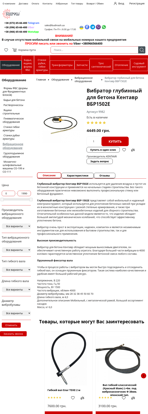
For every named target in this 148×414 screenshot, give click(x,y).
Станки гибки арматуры (11, 128)
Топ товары (77, 3)
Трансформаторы (62, 65)
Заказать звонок (13, 333)
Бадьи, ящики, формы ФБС (28, 65)
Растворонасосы (13, 105)
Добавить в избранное (124, 150)
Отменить (11, 325)
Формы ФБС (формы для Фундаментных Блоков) (15, 91)
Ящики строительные (11, 111)
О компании (9, 3)
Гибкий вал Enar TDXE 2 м (63, 390)
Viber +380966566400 (87, 43)
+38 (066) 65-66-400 (15, 31)
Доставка (23, 3)
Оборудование (11, 65)
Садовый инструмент (139, 65)
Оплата (35, 3)
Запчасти (82, 65)
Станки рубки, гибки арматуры (42, 65)
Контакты (47, 3)
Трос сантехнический (101, 65)
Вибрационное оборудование (13, 146)
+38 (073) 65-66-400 (15, 23)
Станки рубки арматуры (11, 137)
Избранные (62, 3)
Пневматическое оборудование (13, 120)
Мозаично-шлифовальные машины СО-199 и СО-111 (13, 166)
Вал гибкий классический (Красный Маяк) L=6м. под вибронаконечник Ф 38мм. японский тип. (115, 390)
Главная (41, 79)
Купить (114, 141)
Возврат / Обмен (95, 3)
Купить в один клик (103, 149)
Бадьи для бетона (14, 100)
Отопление (121, 65)
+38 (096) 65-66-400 (15, 27)
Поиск (141, 50)
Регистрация (136, 3)
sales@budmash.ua (55, 25)
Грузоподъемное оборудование (13, 155)
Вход (121, 3)
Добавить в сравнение (133, 150)
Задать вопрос (99, 161)
